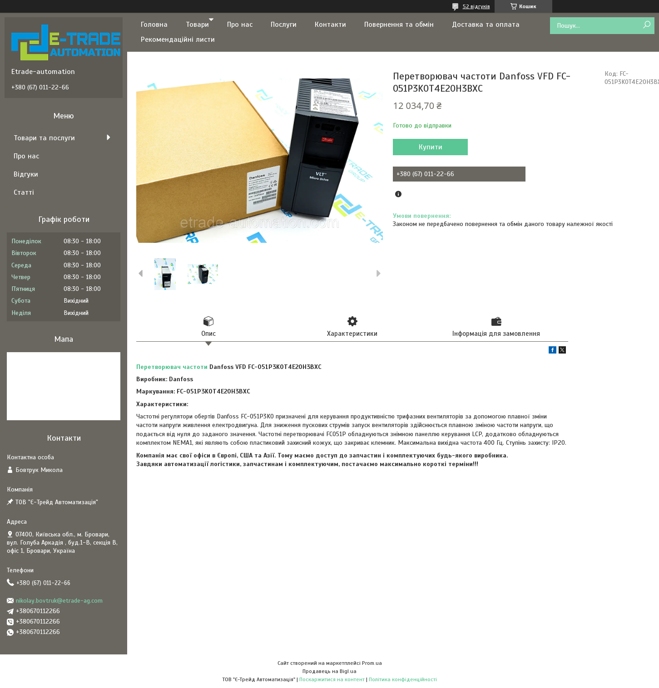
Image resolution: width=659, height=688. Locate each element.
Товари (197, 24)
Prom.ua (372, 663)
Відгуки (26, 174)
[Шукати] (646, 25)
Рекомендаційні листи (178, 39)
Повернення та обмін (399, 24)
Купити (430, 147)
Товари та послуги (44, 138)
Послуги (284, 24)
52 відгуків (476, 6)
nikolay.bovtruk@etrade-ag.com (59, 600)
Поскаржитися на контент (332, 679)
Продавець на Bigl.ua (329, 671)
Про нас (240, 24)
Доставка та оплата (486, 24)
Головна (154, 24)
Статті (24, 192)
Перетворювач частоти (172, 367)
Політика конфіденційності (403, 679)
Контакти (330, 24)
